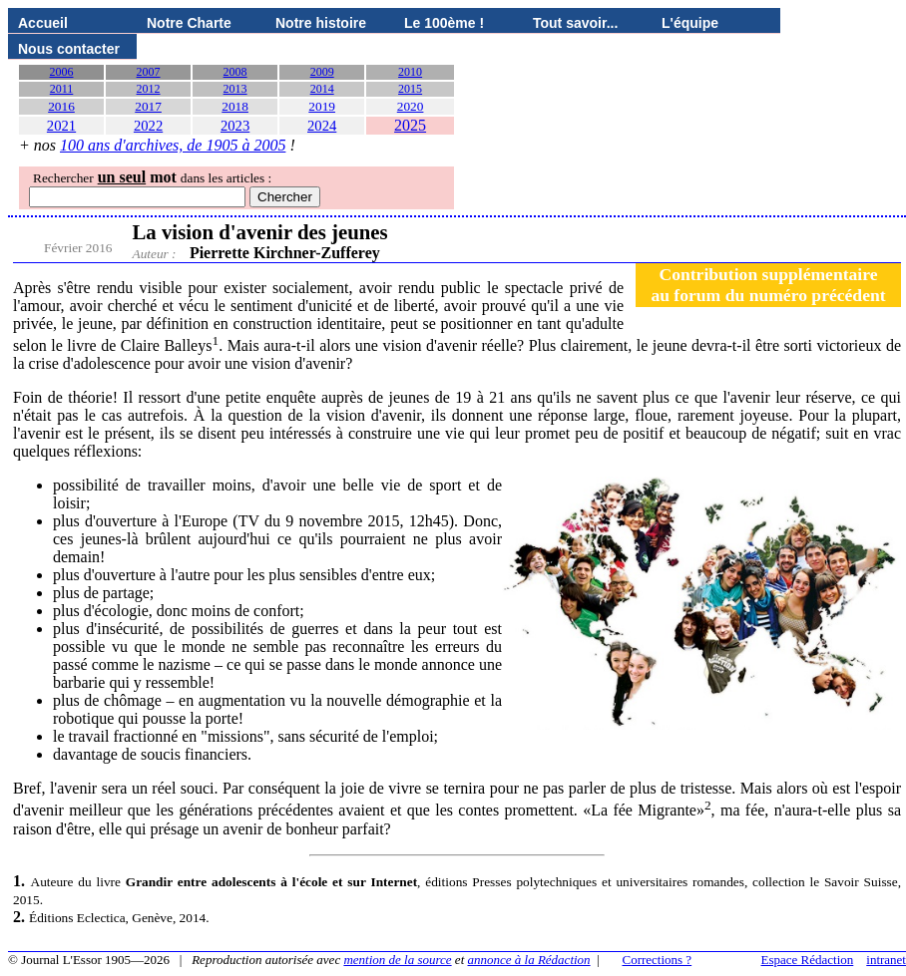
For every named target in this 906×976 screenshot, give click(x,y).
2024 (321, 126)
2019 (321, 106)
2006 (62, 72)
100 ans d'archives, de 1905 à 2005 (172, 145)
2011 (62, 89)
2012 (149, 89)
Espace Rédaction (807, 959)
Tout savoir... (575, 23)
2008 (235, 72)
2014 (322, 89)
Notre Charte (189, 23)
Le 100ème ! (444, 23)
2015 (410, 89)
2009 (322, 72)
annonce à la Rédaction (529, 959)
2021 (61, 126)
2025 (410, 125)
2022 (148, 126)
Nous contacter (69, 49)
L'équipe (690, 23)
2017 (148, 106)
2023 (235, 126)
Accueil (43, 23)
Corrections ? (656, 959)
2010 (410, 72)
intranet (886, 959)
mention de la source (397, 959)
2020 (410, 106)
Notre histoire (320, 23)
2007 (149, 72)
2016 (61, 106)
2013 (235, 89)
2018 (235, 106)
